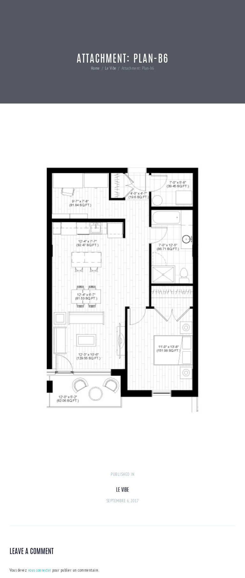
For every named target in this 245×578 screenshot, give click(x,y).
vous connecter (39, 570)
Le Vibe (110, 68)
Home (95, 68)
